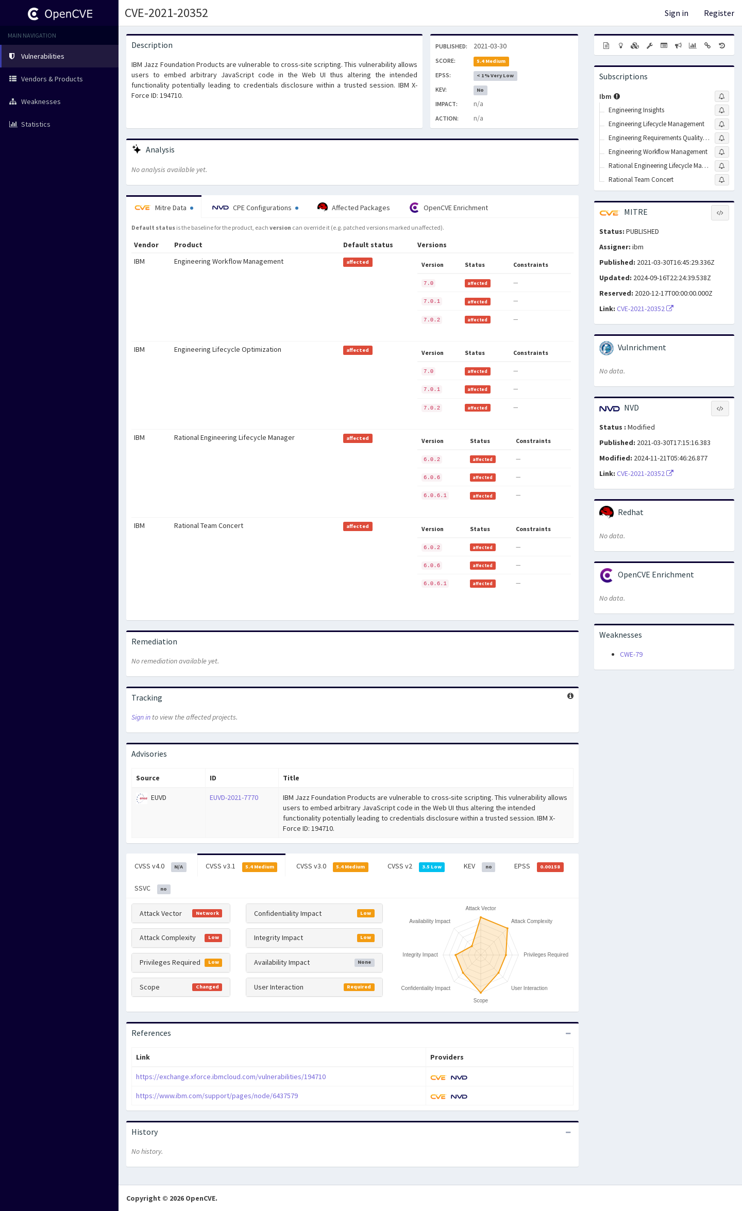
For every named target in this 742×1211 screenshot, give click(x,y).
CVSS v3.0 (332, 866)
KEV (479, 866)
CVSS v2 (416, 866)
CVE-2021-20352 (166, 13)
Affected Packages (353, 207)
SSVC (152, 888)
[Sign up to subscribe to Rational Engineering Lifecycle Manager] (722, 166)
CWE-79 (631, 654)
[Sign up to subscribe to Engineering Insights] (722, 110)
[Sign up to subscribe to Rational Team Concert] (722, 179)
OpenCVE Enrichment (448, 207)
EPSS (539, 866)
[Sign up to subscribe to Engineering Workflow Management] (722, 152)
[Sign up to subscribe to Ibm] (722, 96)
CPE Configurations (255, 207)
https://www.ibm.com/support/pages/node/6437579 (217, 1095)
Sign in (676, 13)
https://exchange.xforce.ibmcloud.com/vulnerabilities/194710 (231, 1076)
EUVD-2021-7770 (234, 797)
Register (719, 13)
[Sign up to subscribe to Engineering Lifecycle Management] (722, 124)
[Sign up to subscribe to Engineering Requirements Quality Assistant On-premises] (722, 138)
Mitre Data (163, 207)
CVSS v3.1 (242, 866)
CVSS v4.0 (160, 866)
